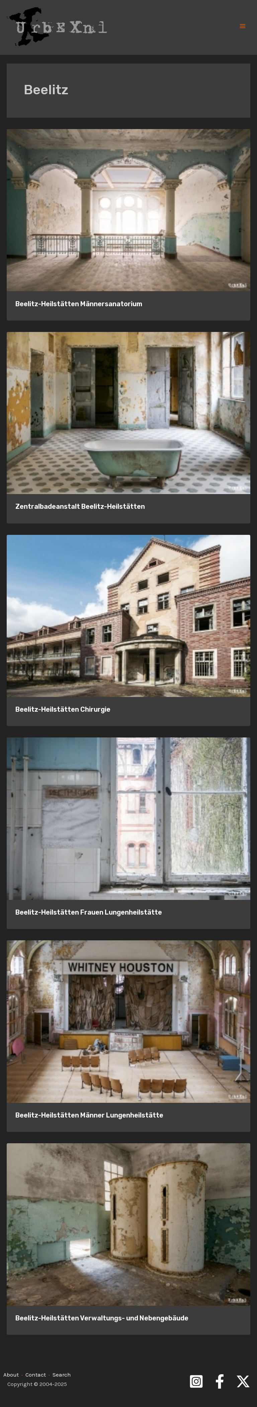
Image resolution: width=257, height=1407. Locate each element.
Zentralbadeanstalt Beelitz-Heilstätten (80, 506)
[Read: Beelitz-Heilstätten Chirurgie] (128, 615)
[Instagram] (196, 1381)
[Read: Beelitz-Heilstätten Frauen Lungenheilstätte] (128, 818)
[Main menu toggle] (243, 26)
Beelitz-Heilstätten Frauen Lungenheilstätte (88, 912)
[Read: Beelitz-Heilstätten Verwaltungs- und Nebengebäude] (128, 1223)
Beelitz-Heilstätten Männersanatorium (78, 304)
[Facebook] (219, 1381)
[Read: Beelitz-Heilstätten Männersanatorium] (128, 209)
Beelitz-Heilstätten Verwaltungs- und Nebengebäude (101, 1318)
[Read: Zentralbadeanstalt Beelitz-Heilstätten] (128, 412)
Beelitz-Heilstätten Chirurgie (62, 709)
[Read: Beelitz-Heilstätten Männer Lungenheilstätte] (128, 1021)
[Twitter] (243, 1381)
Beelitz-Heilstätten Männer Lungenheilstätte (89, 1115)
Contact (35, 1374)
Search (62, 1374)
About (11, 1374)
